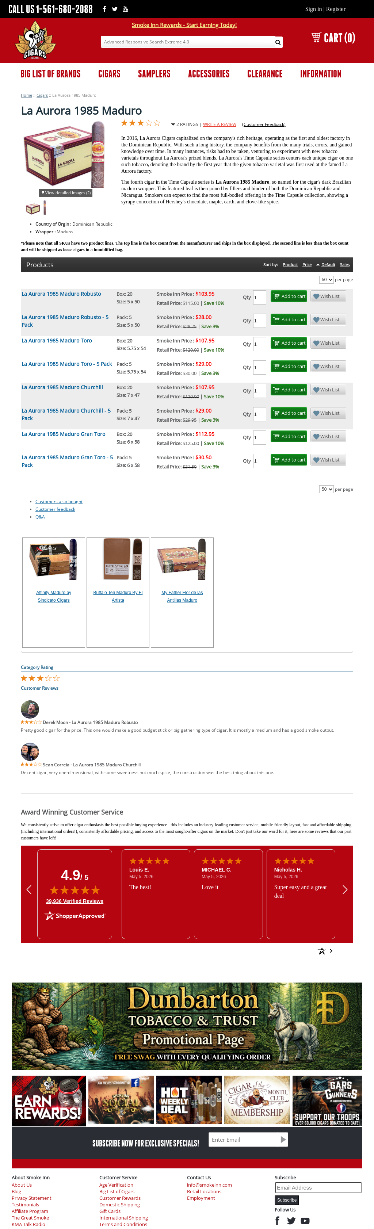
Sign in (313, 9)
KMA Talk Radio (28, 1224)
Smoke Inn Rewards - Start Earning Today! (184, 24)
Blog (16, 1191)
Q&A (40, 517)
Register (336, 9)
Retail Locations (204, 1191)
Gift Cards (110, 1211)
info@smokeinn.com (209, 1185)
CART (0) (333, 37)
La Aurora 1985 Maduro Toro (57, 340)
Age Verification (116, 1185)
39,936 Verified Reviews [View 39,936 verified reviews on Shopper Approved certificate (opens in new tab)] (74, 900)
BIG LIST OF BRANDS (50, 73)
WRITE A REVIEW (219, 124)
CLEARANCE (265, 73)
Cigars (42, 95)
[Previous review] (29, 889)
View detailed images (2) (68, 192)
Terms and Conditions (123, 1224)
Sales (345, 264)
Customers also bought (59, 501)
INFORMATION (320, 73)
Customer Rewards (120, 1198)
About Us (22, 1185)
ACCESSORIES (209, 73)
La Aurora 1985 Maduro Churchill (62, 387)
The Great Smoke (30, 1218)
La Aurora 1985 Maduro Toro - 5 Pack (67, 363)
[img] (74, 890)
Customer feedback (55, 509)
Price (307, 264)
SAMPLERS (154, 73)
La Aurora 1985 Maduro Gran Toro (63, 433)
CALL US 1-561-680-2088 (50, 9)
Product (290, 264)
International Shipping (123, 1218)
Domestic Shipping (119, 1205)
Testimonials (25, 1205)
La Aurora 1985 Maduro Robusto (61, 293)
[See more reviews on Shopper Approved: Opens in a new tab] (269, 951)
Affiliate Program (30, 1211)
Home (26, 95)
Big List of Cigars (116, 1191)
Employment (201, 1198)
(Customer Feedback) (264, 124)
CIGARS (109, 73)
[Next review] (345, 889)
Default (328, 264)
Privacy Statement (31, 1198)
